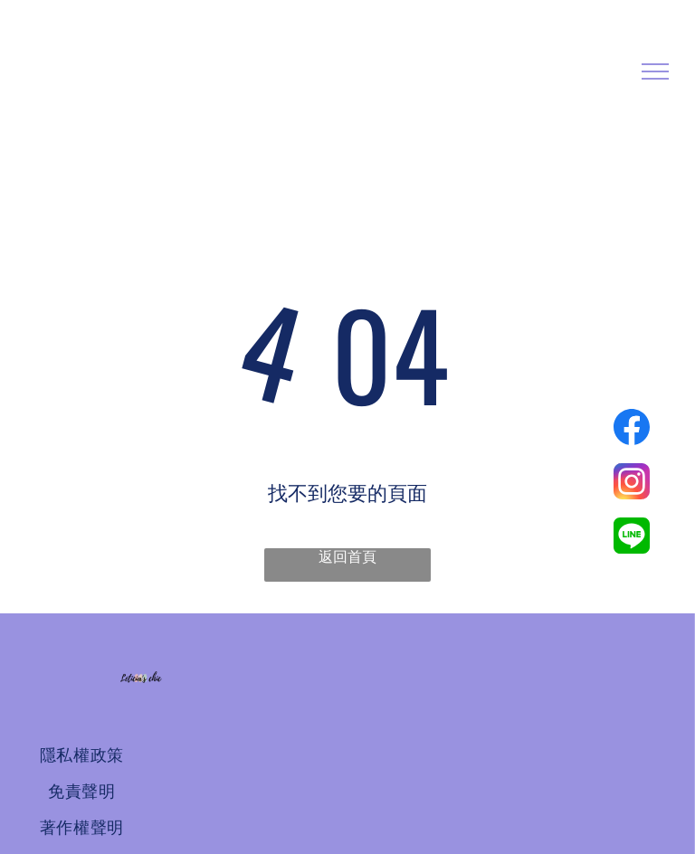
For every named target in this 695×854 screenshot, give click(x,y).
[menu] (655, 71)
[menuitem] (81, 755)
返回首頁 (347, 556)
